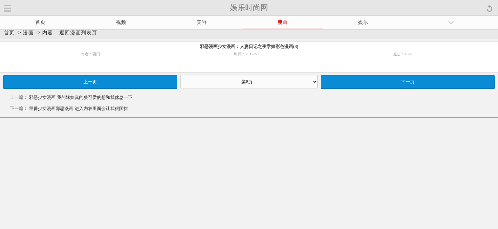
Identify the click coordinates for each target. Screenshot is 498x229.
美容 (202, 22)
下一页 (407, 82)
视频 (121, 22)
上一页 (90, 82)
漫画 (282, 22)
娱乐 (363, 22)
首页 (40, 22)
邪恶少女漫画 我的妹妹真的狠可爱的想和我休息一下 (80, 97)
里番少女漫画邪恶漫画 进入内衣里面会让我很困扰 (78, 108)
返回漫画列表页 (78, 32)
